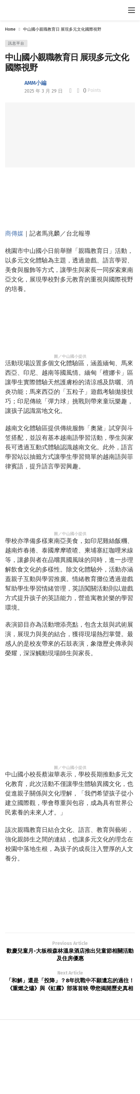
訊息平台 (16, 43)
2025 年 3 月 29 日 (43, 91)
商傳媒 (14, 233)
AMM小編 (35, 83)
